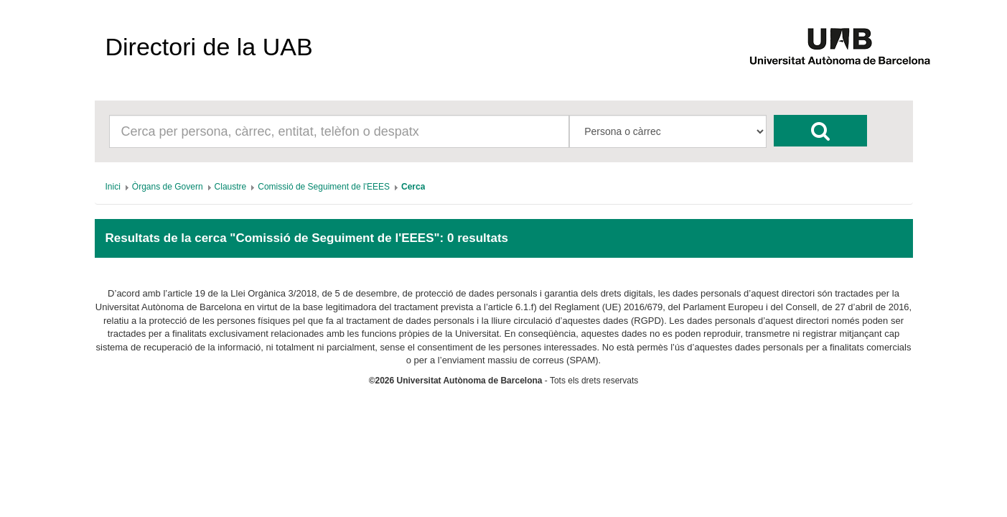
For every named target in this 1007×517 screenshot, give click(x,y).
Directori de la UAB (209, 46)
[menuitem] (113, 186)
